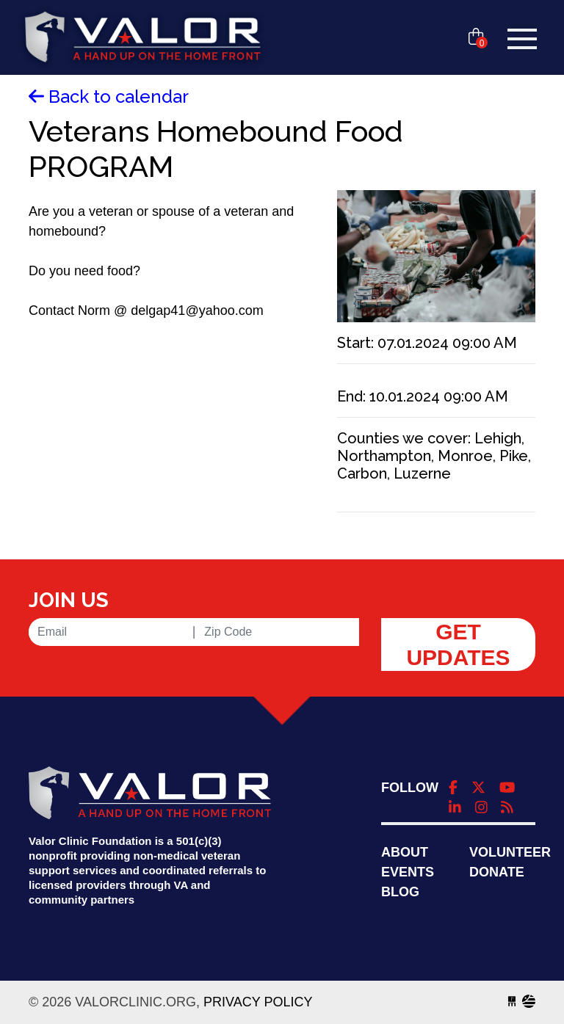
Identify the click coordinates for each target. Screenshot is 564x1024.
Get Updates (458, 644)
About (404, 852)
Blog (400, 892)
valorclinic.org (142, 39)
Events (407, 872)
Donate (496, 872)
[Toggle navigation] (522, 39)
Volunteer (510, 852)
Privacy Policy (257, 1002)
